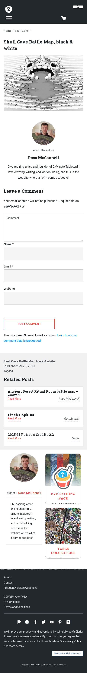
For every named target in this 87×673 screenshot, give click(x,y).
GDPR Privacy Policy (15, 596)
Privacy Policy (73, 641)
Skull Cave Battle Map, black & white (29, 361)
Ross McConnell (29, 493)
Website (9, 288)
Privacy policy (12, 601)
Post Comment (29, 324)
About (7, 577)
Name (9, 244)
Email (8, 266)
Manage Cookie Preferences (67, 653)
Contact (8, 582)
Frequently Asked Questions (20, 587)
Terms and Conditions (17, 606)
